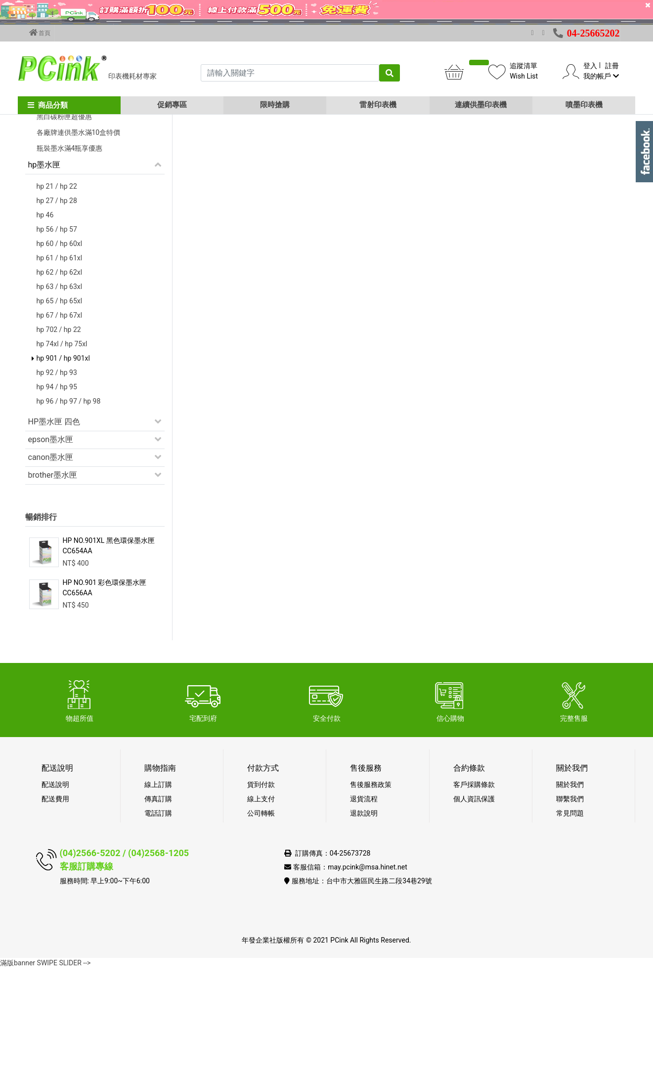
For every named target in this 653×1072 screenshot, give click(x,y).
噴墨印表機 (584, 104)
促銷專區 (172, 104)
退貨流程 (364, 903)
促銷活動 (44, 183)
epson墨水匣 (51, 543)
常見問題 (570, 917)
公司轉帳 (261, 917)
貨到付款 (261, 888)
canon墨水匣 (51, 561)
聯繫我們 (570, 903)
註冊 (612, 66)
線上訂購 (158, 888)
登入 (590, 66)
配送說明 (55, 888)
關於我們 (570, 888)
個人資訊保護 (474, 903)
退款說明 (364, 917)
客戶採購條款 (474, 888)
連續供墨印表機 (481, 104)
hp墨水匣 (44, 268)
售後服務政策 (371, 888)
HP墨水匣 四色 (54, 525)
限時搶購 (275, 104)
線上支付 (261, 903)
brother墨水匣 (52, 578)
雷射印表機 (377, 104)
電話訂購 (158, 917)
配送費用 (55, 903)
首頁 (40, 32)
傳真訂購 (158, 903)
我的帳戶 (600, 76)
